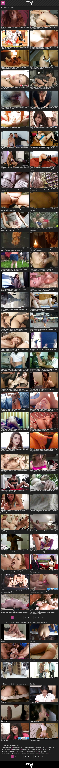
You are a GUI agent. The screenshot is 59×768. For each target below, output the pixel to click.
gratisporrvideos (34, 753)
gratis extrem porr (29, 747)
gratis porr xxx (46, 749)
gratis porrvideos (31, 751)
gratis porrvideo (21, 751)
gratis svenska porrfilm (43, 751)
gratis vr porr (25, 753)
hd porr (51, 753)
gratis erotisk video (18, 747)
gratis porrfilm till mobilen (8, 751)
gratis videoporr (16, 753)
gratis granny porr (40, 747)
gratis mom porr (16, 749)
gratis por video (26, 749)
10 (42, 618)
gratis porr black (36, 749)
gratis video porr (6, 753)
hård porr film (44, 753)
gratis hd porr (50, 747)
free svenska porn (6, 747)
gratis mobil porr (6, 749)
